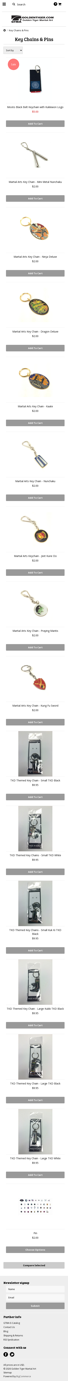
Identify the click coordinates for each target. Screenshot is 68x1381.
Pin (35, 1233)
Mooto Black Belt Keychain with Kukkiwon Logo (35, 107)
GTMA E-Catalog (11, 1323)
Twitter (12, 1354)
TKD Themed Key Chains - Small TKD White (35, 855)
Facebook (5, 1354)
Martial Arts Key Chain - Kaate (35, 406)
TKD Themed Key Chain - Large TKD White (35, 1158)
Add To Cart (35, 123)
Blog (5, 1331)
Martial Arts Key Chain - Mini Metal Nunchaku (35, 182)
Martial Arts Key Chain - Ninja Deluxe (35, 256)
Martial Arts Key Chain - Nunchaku (35, 481)
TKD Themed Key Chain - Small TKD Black (35, 780)
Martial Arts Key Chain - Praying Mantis (35, 630)
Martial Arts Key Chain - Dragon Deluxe (35, 331)
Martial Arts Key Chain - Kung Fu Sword (35, 705)
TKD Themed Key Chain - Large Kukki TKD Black (35, 1008)
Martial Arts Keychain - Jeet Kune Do (35, 556)
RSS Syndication (11, 1339)
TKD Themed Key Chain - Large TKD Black (35, 1083)
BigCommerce (23, 1376)
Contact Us (9, 1327)
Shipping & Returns (13, 1335)
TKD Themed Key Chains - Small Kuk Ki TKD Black (35, 932)
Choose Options (35, 1249)
